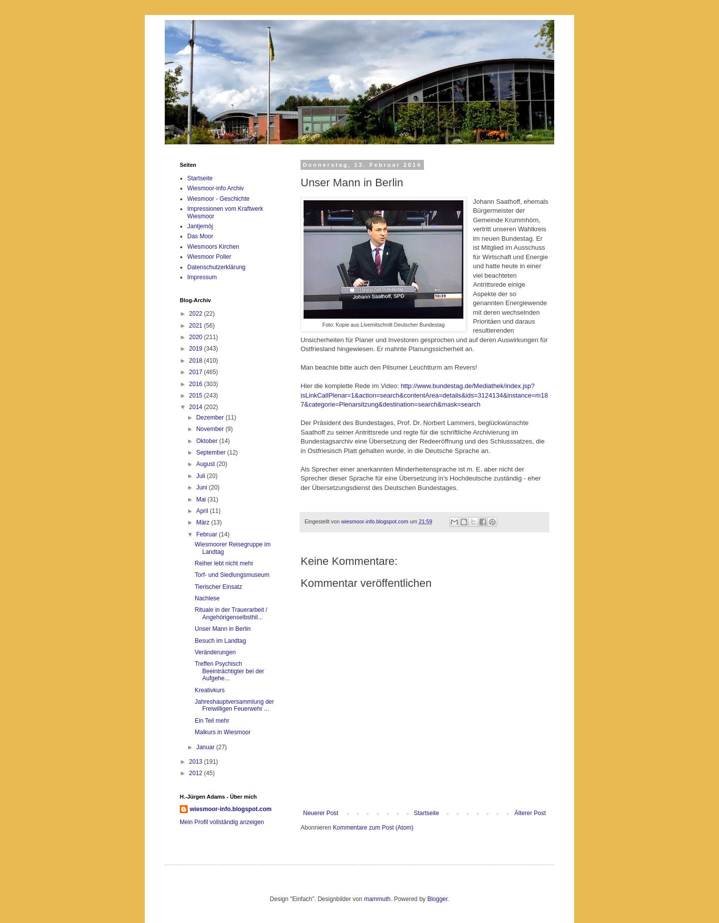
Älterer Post (530, 813)
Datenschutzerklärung (216, 267)
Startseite (426, 813)
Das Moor (200, 236)
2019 (196, 348)
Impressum (202, 277)
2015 (196, 395)
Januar (206, 747)
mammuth (377, 899)
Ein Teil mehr (212, 720)
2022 (196, 313)
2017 (196, 372)
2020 (196, 337)
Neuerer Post (321, 813)
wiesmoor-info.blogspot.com (231, 809)
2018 (196, 360)
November (211, 429)
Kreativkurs (210, 690)
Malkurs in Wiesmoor (223, 732)
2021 (196, 325)
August (206, 464)
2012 (196, 773)
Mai (202, 499)
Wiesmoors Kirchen (213, 246)
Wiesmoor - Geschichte (218, 198)
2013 (196, 761)
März (203, 522)
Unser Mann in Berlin (223, 628)
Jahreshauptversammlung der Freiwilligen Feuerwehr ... (234, 705)
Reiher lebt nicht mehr (224, 563)
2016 (196, 384)
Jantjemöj (200, 226)
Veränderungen (215, 652)
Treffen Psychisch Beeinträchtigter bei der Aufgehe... (229, 671)
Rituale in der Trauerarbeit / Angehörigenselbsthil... (231, 613)
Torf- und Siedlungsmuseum (232, 574)
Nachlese (207, 598)
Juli (201, 475)
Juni (202, 487)
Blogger (437, 899)
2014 (196, 407)
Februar (207, 534)
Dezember (211, 417)
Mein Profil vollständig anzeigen (222, 822)
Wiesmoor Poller (209, 256)
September (211, 452)
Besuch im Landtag (220, 640)
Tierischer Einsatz (218, 586)
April (203, 510)
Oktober (207, 441)
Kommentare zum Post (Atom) (373, 827)
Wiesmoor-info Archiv (215, 188)
